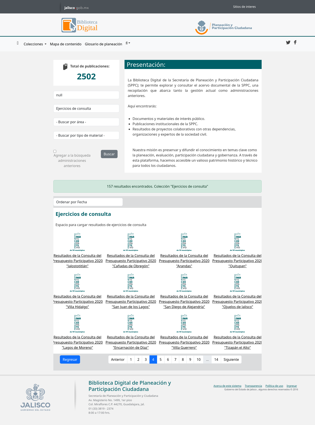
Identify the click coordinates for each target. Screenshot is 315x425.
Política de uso (274, 386)
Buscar (109, 154)
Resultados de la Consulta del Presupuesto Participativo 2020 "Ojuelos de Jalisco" (237, 301)
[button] (128, 43)
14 (216, 359)
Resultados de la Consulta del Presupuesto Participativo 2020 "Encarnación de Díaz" (131, 342)
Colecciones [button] (34, 44)
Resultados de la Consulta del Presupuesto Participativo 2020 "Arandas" (184, 260)
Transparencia (253, 386)
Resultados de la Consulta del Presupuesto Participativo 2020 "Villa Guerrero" (184, 342)
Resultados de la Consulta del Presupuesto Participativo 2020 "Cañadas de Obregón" (131, 260)
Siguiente (231, 359)
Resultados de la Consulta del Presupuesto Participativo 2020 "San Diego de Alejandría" (184, 301)
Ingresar (292, 386)
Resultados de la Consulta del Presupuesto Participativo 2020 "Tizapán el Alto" (237, 342)
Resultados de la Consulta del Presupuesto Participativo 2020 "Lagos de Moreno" (77, 342)
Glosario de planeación (103, 44)
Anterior (118, 359)
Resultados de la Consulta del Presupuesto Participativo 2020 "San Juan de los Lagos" (131, 301)
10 (198, 359)
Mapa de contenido (65, 44)
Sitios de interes (244, 7)
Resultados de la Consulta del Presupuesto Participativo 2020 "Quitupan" (237, 260)
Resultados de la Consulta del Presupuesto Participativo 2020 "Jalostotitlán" (77, 260)
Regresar (70, 359)
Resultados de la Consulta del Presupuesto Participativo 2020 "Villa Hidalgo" (77, 301)
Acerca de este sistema (227, 386)
